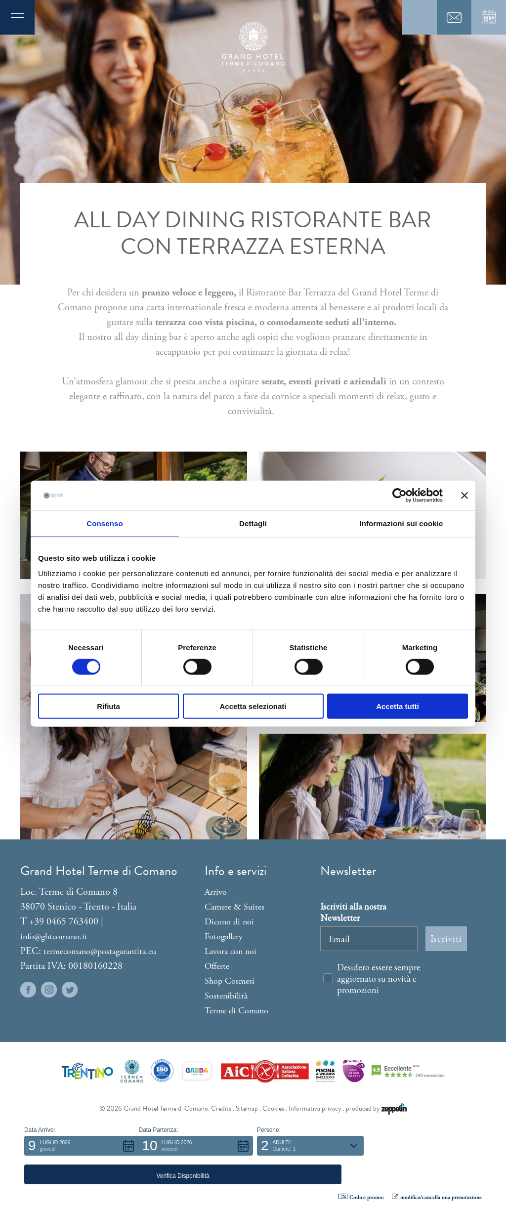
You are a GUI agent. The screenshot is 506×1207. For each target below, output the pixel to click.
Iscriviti (446, 938)
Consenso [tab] (104, 523)
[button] (81, 1174)
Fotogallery (224, 936)
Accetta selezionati (252, 706)
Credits (221, 1108)
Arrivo (216, 892)
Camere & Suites (234, 907)
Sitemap (247, 1108)
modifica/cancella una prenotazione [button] (437, 1197)
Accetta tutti (397, 706)
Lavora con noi (230, 951)
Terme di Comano (236, 1010)
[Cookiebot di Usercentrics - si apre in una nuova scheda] (399, 495)
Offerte (217, 966)
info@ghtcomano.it (53, 936)
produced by (376, 1108)
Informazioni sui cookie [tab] (401, 523)
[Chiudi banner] (464, 495)
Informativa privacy (315, 1108)
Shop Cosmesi (229, 981)
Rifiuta (108, 706)
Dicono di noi (229, 921)
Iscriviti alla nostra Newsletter (353, 912)
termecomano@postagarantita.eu (99, 951)
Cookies (273, 1108)
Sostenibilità (226, 995)
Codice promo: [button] (361, 1197)
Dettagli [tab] (253, 523)
